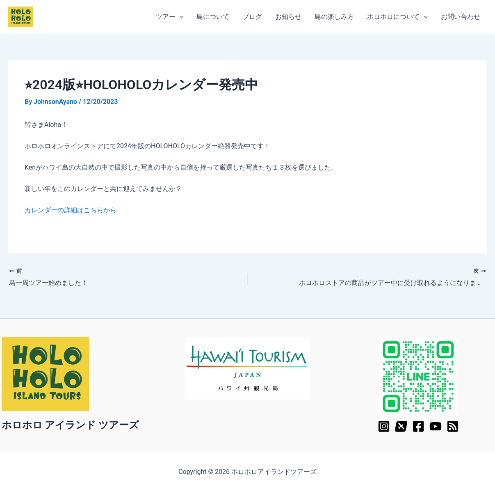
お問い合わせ (460, 17)
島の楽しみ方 (334, 17)
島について (212, 17)
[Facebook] (418, 426)
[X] (401, 426)
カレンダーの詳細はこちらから (70, 210)
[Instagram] (384, 426)
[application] (180, 16)
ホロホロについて (397, 16)
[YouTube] (435, 426)
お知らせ (288, 17)
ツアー (170, 16)
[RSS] (453, 426)
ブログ (252, 17)
